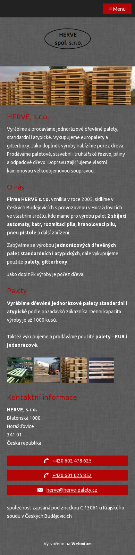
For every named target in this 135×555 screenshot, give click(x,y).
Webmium (81, 543)
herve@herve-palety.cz (72, 490)
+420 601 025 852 (72, 475)
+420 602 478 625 (72, 461)
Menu (117, 8)
